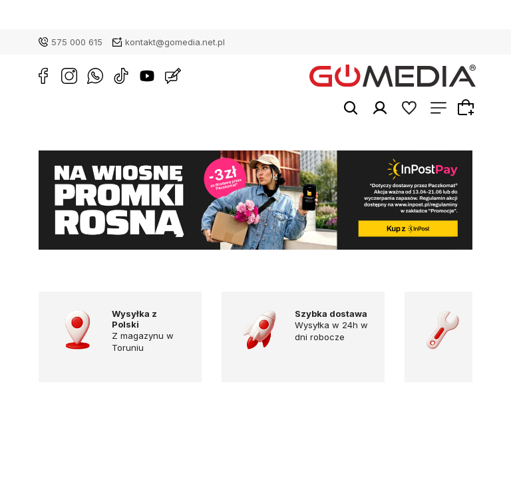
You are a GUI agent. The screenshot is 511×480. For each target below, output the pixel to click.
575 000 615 (76, 42)
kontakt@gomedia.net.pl (175, 42)
